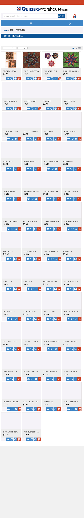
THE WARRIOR (68, 161)
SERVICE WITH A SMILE (31, 221)
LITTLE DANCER (9, 312)
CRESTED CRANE (30, 101)
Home (5, 30)
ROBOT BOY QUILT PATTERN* (54, 251)
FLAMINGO (47, 101)
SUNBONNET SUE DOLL (11, 342)
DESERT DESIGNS (70, 131)
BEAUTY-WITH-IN (30, 251)
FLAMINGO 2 (48, 402)
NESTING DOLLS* (9, 251)
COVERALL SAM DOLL (31, 342)
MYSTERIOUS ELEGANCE (52, 312)
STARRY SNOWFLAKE (51, 221)
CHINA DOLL (8, 281)
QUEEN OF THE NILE (71, 281)
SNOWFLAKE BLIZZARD (12, 191)
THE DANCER (8, 161)
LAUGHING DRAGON (31, 191)
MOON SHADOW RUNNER (73, 372)
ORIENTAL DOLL (69, 101)
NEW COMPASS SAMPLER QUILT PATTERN (59, 161)
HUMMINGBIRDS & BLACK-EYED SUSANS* (39, 161)
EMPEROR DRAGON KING (13, 372)
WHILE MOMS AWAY (71, 402)
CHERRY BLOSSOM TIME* (13, 221)
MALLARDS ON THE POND (52, 372)
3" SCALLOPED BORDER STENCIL (14, 432)
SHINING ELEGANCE (70, 342)
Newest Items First (10, 48)
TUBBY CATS (67, 251)
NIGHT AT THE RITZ (50, 281)
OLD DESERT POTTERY (72, 221)
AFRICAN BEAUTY (29, 312)
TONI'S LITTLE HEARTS (71, 312)
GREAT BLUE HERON (30, 131)
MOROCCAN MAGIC (31, 372)
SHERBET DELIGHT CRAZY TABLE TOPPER (18, 402)
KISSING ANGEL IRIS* (11, 131)
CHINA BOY (28, 281)
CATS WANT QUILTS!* (71, 191)
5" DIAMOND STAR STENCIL (33, 71)
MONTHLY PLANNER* (51, 342)
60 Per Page (23, 48)
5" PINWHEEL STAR (50, 71)
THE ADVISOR (49, 131)
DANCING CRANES (10, 101)
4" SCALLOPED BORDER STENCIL (35, 432)
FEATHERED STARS (9, 71)
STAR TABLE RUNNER (30, 402)
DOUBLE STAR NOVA (50, 191)
